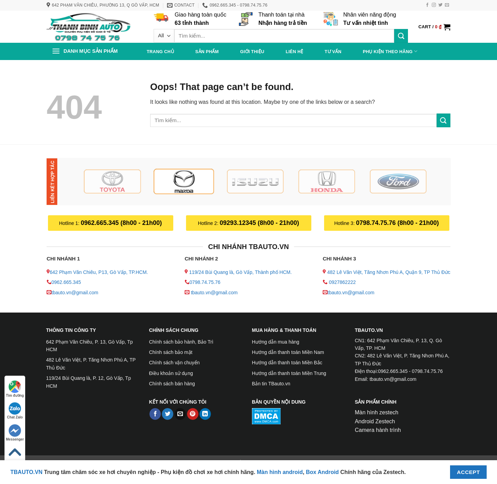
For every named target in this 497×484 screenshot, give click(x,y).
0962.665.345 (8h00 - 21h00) (121, 222)
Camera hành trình (378, 430)
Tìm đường (15, 389)
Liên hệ (294, 51)
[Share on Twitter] (167, 414)
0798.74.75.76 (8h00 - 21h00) (397, 222)
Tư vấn (332, 51)
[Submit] (401, 35)
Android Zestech (375, 421)
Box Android (323, 472)
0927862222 (342, 282)
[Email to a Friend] (180, 414)
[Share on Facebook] (155, 414)
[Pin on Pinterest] (192, 414)
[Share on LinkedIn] (205, 414)
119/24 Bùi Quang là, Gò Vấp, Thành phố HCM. (240, 272)
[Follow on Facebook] (427, 5)
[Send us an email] (447, 5)
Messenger (15, 432)
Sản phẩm (207, 51)
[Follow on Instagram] (434, 5)
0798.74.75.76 (205, 282)
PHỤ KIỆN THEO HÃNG (390, 51)
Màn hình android (280, 472)
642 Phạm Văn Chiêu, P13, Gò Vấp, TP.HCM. (99, 272)
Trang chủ (160, 51)
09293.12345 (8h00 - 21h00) (259, 222)
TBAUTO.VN (26, 472)
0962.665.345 (66, 282)
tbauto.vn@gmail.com (74, 292)
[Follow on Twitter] (440, 5)
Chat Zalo (15, 410)
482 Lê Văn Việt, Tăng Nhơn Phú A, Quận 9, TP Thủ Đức (388, 272)
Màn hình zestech (376, 412)
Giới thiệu (252, 51)
